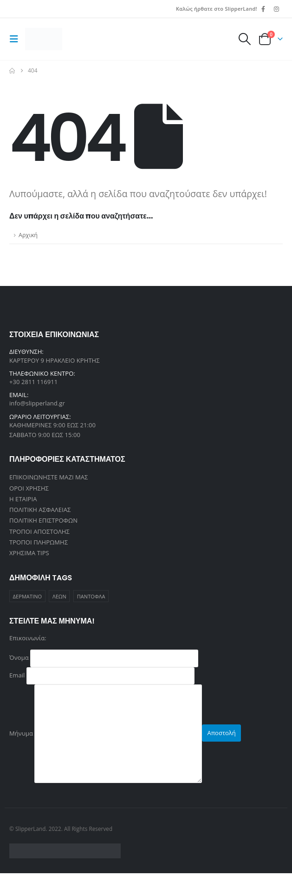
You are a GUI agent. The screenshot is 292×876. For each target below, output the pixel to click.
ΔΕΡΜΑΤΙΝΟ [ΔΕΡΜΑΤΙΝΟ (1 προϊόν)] (27, 599)
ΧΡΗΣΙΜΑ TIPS (29, 555)
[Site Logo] (43, 39)
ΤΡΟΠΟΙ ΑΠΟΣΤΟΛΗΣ (39, 533)
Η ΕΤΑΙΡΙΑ (23, 500)
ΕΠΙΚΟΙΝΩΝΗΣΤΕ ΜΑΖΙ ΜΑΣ (48, 477)
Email (102, 677)
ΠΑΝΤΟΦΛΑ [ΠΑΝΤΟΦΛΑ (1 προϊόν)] (91, 599)
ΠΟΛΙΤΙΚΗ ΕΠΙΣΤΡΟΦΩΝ (43, 522)
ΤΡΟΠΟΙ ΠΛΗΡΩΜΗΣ (38, 544)
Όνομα (103, 660)
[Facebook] (263, 9)
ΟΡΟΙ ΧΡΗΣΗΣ (29, 488)
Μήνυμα (105, 735)
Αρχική (28, 235)
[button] (16, 39)
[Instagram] (277, 9)
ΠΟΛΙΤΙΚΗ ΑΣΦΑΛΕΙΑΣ (40, 511)
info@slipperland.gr (37, 403)
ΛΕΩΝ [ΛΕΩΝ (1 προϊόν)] (59, 599)
